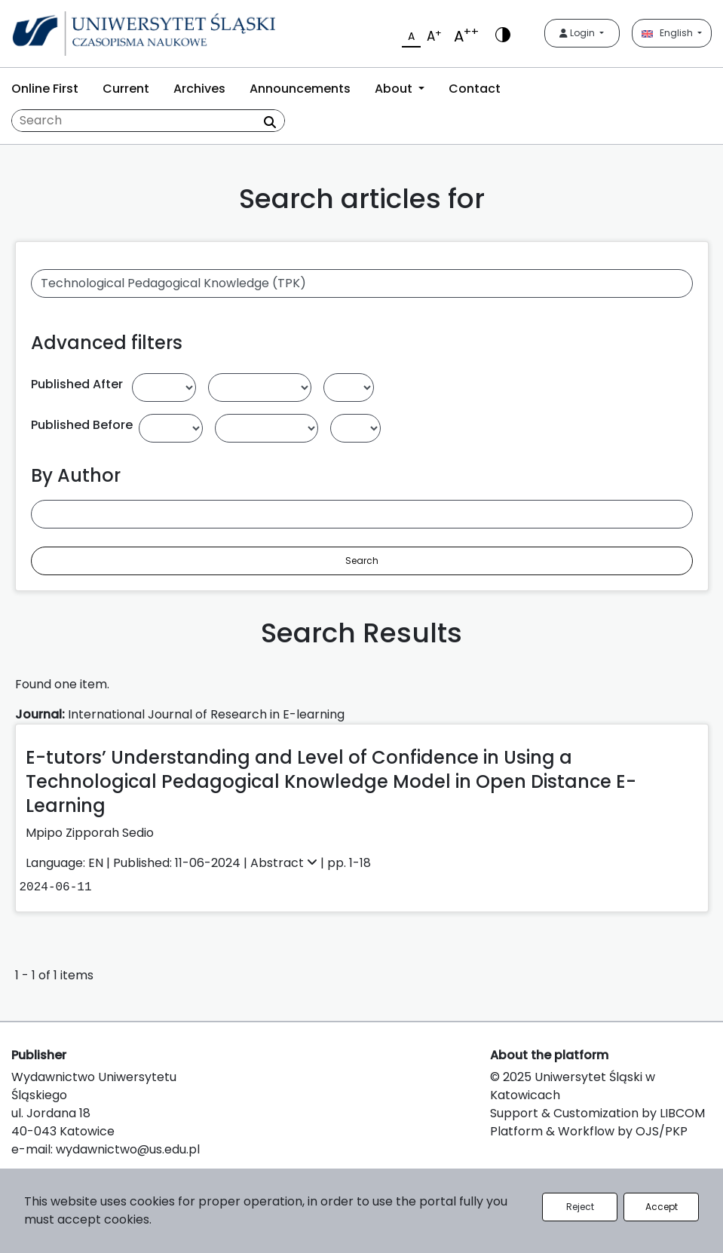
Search (361, 560)
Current (126, 88)
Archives (199, 88)
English (668, 32)
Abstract (285, 863)
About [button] (395, 88)
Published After (77, 384)
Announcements (300, 88)
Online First (44, 88)
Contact (475, 88)
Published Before (82, 424)
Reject (580, 1206)
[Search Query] (148, 120)
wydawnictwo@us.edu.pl (128, 1149)
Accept (661, 1206)
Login (578, 32)
